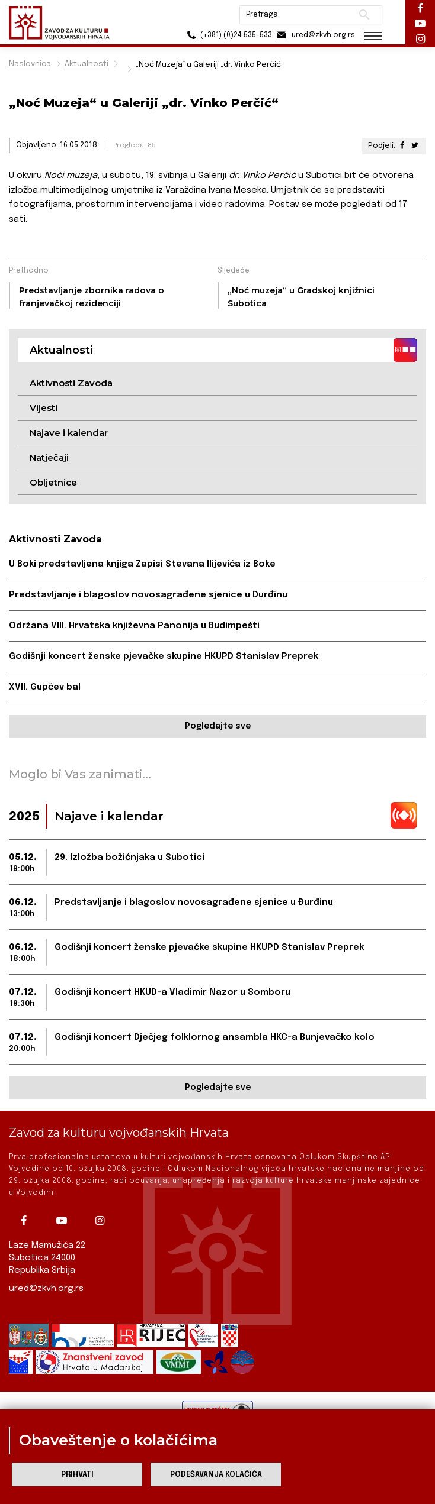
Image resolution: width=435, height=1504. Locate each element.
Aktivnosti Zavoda (71, 383)
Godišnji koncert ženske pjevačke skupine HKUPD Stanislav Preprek (163, 656)
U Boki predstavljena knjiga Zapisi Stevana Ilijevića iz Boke (142, 564)
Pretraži (364, 14)
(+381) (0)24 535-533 (228, 35)
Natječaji (49, 457)
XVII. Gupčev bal (45, 687)
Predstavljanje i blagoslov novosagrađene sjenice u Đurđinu (148, 595)
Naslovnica (30, 64)
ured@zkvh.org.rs (46, 1288)
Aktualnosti (86, 64)
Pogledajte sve (218, 726)
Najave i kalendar (69, 432)
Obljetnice (53, 482)
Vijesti (43, 407)
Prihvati (77, 1475)
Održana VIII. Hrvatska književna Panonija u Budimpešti (134, 625)
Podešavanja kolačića (216, 1475)
